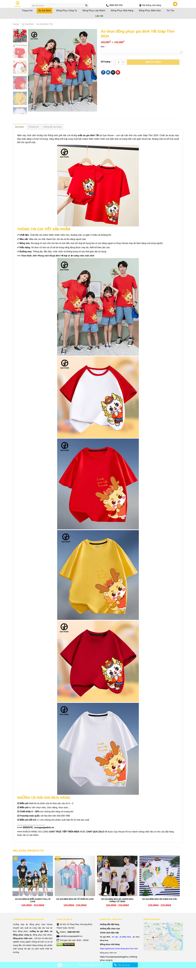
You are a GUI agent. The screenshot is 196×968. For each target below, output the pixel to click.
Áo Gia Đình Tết (45, 24)
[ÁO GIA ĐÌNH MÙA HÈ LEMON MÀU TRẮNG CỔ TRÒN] (117, 876)
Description (19, 127)
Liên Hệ (99, 16)
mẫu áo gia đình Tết (88, 135)
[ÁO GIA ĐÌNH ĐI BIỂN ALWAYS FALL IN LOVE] (33, 876)
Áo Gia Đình (44, 10)
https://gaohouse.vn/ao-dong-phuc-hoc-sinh (119, 948)
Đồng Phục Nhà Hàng (122, 10)
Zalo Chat (66, 965)
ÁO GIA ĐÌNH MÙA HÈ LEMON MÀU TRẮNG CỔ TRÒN (117, 900)
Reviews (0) (34, 127)
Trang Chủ (27, 10)
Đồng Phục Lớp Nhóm (94, 10)
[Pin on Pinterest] (118, 72)
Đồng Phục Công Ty (66, 10)
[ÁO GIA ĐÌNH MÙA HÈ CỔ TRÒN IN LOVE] (75, 876)
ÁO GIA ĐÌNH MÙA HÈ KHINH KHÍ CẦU (159, 899)
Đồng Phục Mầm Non (150, 10)
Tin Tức (170, 10)
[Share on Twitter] (108, 72)
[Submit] (86, 6)
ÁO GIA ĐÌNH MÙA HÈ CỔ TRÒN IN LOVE (75, 899)
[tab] (19, 127)
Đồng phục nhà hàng (110, 944)
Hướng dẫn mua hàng (52, 127)
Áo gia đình (105, 937)
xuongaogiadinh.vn (44, 827)
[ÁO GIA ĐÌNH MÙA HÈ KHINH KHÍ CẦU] (159, 876)
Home (16, 24)
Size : (103, 47)
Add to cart (153, 62)
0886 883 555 (116, 5)
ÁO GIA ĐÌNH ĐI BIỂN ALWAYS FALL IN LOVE (32, 900)
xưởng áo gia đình (39, 931)
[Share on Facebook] (103, 72)
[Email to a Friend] (113, 72)
